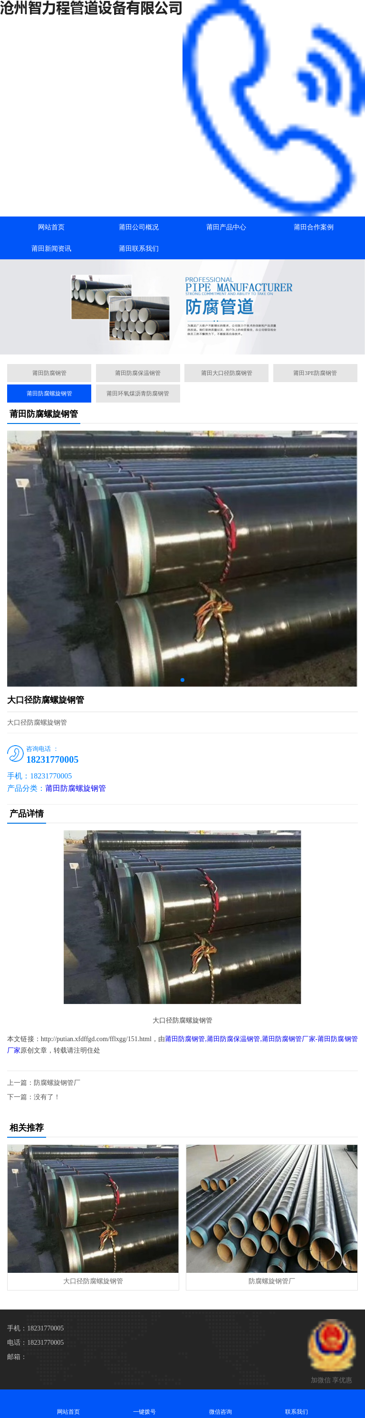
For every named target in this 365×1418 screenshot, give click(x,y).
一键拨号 (144, 1403)
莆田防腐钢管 (49, 373)
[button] (182, 346)
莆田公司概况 (139, 227)
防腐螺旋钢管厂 (57, 1082)
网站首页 (51, 227)
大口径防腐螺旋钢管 (93, 1281)
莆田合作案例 (314, 227)
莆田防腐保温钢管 (138, 373)
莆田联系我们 (139, 248)
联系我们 (297, 1403)
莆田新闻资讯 (51, 248)
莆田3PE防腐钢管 (315, 373)
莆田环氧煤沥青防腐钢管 (137, 393)
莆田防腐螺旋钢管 (49, 393)
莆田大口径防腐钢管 (226, 373)
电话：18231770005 (35, 1342)
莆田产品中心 (226, 227)
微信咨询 (220, 1403)
